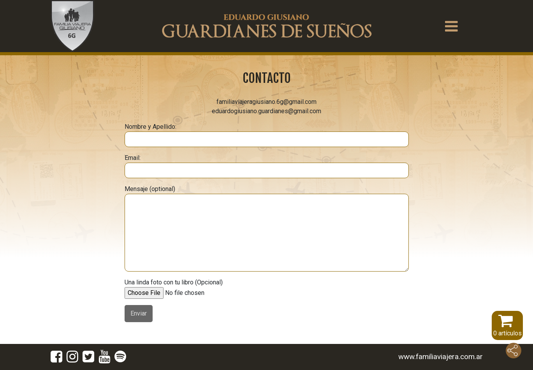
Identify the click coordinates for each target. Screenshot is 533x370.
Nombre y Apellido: (267, 135)
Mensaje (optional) (267, 228)
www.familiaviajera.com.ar (440, 356)
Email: (267, 166)
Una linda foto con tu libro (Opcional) (184, 287)
